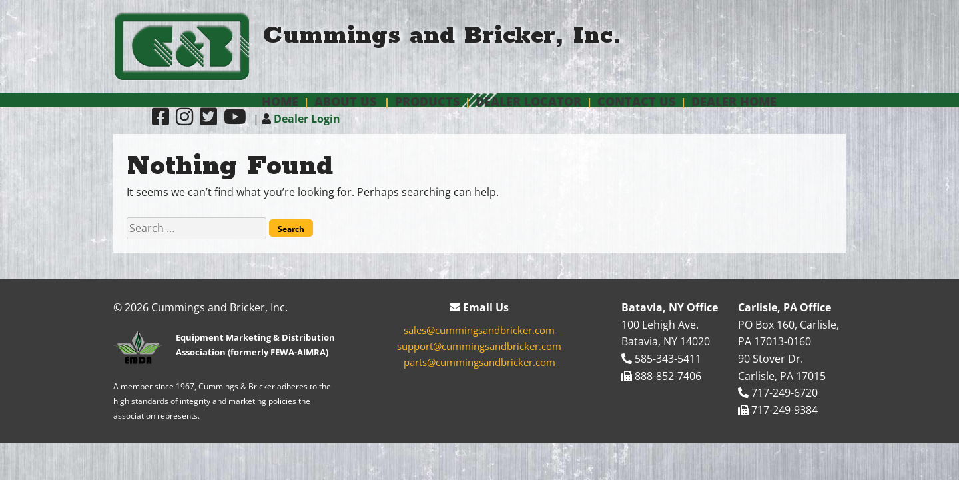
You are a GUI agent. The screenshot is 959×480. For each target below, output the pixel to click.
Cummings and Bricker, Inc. (442, 35)
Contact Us (636, 101)
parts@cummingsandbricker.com (479, 362)
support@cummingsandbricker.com (479, 346)
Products (427, 101)
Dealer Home (734, 101)
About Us (345, 101)
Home (280, 101)
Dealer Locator (528, 101)
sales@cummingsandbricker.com (479, 330)
